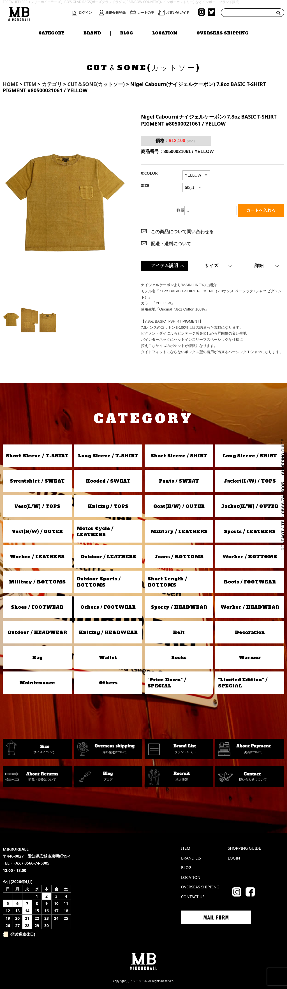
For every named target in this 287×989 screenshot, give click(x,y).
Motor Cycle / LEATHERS (95, 531)
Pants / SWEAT (179, 481)
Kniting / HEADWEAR (108, 632)
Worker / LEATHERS (37, 556)
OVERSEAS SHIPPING (222, 33)
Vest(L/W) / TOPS (37, 506)
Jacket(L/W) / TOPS (250, 481)
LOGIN (234, 858)
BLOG (126, 33)
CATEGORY (51, 33)
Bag (37, 657)
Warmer (250, 657)
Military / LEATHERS (179, 531)
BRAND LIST (192, 858)
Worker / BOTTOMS (250, 556)
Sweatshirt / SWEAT (37, 481)
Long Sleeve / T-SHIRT (108, 456)
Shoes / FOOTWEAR (37, 607)
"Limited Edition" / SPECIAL (242, 683)
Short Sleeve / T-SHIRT (37, 456)
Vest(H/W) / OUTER (37, 531)
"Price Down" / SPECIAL (166, 683)
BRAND (92, 33)
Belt (179, 632)
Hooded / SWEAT (108, 481)
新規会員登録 (115, 13)
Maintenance (37, 683)
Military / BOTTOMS (37, 582)
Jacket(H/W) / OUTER (249, 506)
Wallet (108, 657)
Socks (178, 657)
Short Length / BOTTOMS (167, 582)
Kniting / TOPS (108, 506)
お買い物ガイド (177, 13)
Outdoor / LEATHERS (108, 556)
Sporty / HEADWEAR (179, 607)
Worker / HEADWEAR (250, 607)
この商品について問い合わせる (182, 231)
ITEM (185, 848)
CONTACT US (193, 896)
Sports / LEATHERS (250, 531)
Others (108, 683)
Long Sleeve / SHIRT (250, 456)
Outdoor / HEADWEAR (37, 632)
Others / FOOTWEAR (108, 607)
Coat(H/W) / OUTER (179, 506)
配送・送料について (171, 243)
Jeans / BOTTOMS (178, 556)
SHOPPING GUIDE (244, 848)
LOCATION (164, 33)
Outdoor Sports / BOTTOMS (99, 582)
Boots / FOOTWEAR (250, 582)
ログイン (85, 13)
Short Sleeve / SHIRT (179, 456)
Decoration (250, 632)
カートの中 (145, 13)
